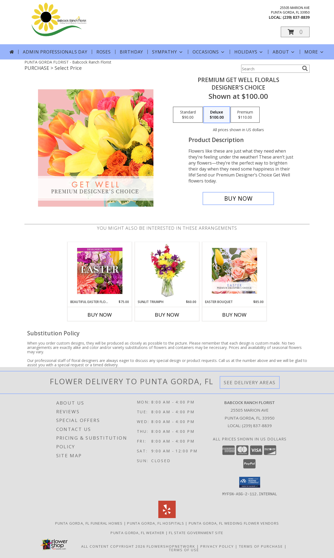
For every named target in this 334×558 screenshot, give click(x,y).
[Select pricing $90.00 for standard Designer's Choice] (188, 115)
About (284, 52)
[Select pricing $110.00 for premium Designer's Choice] (245, 115)
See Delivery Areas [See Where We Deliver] (250, 382)
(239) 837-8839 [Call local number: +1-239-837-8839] (296, 17)
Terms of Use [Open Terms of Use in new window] (184, 549)
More (314, 52)
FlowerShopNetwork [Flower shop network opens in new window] (171, 546)
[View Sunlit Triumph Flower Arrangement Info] (167, 270)
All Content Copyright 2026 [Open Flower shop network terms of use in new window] (113, 546)
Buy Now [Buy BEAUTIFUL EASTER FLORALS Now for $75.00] (99, 314)
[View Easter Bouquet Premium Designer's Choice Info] (234, 270)
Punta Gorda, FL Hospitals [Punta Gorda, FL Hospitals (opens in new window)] (155, 523)
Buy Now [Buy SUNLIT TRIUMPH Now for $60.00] (167, 314)
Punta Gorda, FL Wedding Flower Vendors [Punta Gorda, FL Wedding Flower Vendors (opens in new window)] (234, 523)
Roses (103, 52)
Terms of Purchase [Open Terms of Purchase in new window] (261, 546)
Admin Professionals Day (55, 52)
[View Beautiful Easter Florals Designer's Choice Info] (99, 270)
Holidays (249, 52)
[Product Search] (270, 68)
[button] (295, 32)
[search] (305, 68)
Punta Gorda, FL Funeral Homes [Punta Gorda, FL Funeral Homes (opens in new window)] (89, 523)
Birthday (131, 52)
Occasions (209, 52)
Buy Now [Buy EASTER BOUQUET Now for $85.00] (234, 314)
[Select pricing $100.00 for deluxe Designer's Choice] (216, 115)
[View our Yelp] (167, 516)
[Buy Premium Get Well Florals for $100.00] (238, 198)
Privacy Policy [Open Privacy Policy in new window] (217, 546)
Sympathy (167, 52)
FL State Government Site (196, 532)
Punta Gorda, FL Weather (137, 532)
